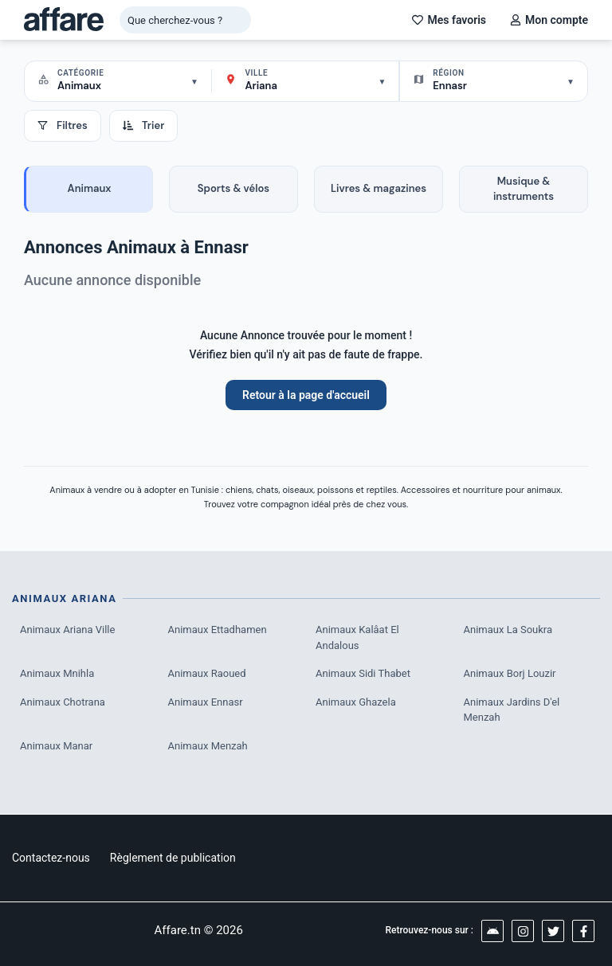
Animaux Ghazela (356, 702)
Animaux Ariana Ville (67, 630)
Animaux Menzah (208, 746)
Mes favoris (449, 20)
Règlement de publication (173, 857)
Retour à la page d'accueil (306, 395)
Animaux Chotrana (62, 702)
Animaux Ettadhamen (217, 630)
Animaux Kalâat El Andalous (357, 637)
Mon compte (549, 20)
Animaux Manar (56, 746)
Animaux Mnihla (57, 673)
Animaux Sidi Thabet (363, 673)
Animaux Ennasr (205, 702)
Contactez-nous (51, 857)
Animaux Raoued (207, 673)
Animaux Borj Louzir (510, 673)
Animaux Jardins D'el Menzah (512, 710)
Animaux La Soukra (508, 630)
